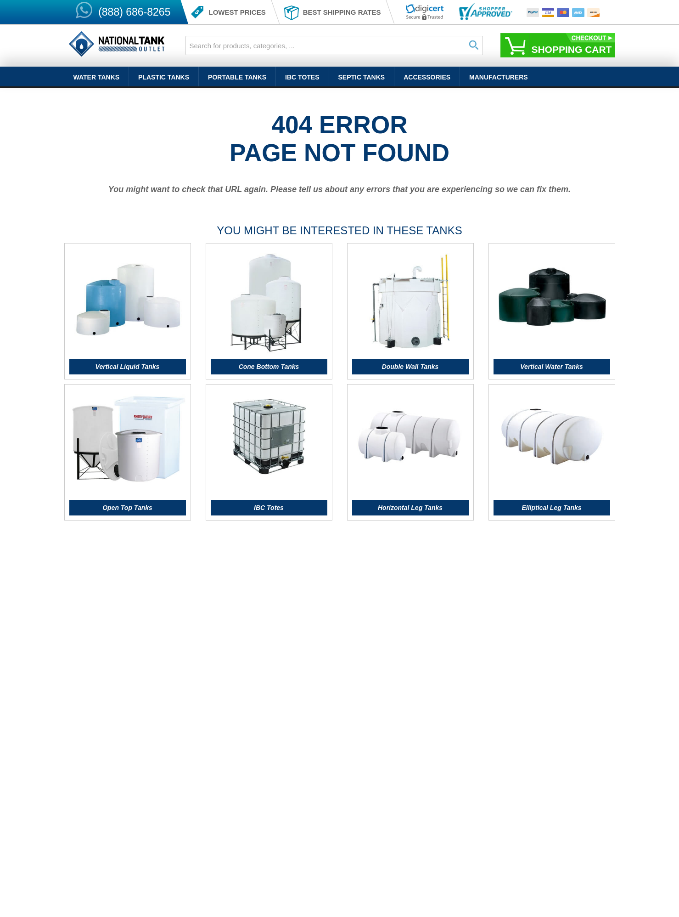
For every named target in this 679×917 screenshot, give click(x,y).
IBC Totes (302, 77)
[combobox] (334, 45)
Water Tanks (96, 77)
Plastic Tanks (163, 77)
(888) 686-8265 (134, 12)
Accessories (427, 77)
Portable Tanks (237, 77)
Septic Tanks (361, 77)
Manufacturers (498, 77)
